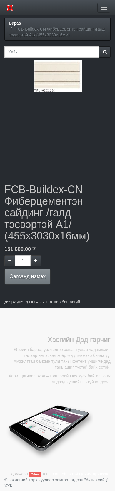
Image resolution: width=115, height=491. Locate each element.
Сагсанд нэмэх (27, 276)
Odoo (35, 474)
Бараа (15, 23)
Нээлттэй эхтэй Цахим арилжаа (79, 474)
